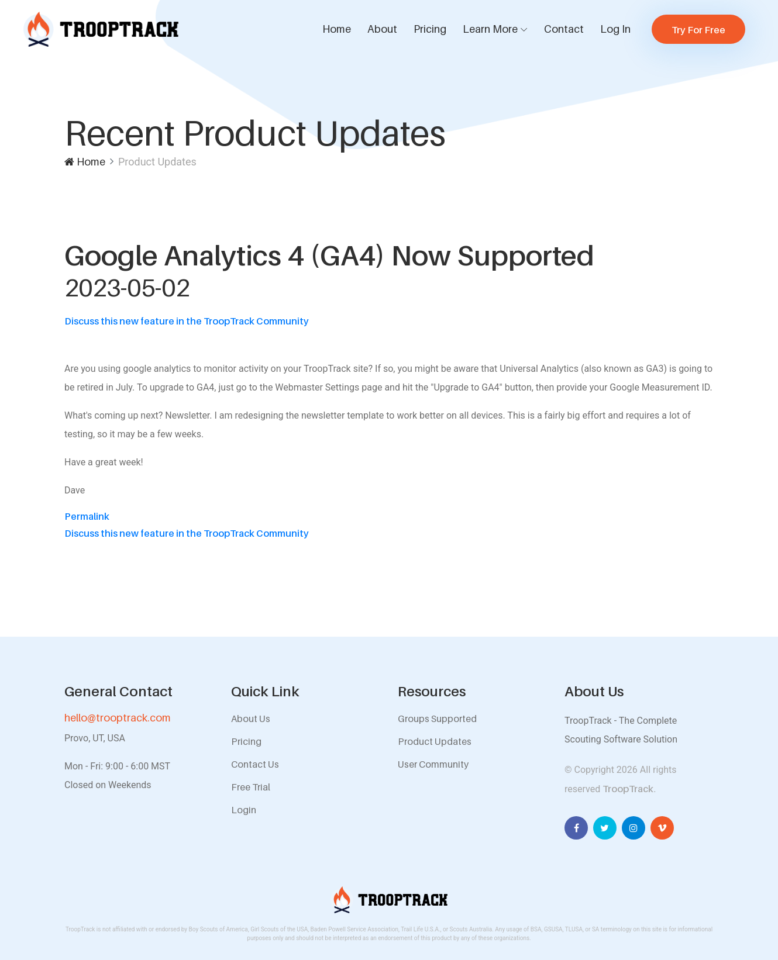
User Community (433, 764)
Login (243, 810)
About (382, 29)
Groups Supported (437, 718)
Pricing (430, 29)
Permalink (86, 516)
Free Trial (250, 787)
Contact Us (255, 764)
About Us (250, 718)
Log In (615, 29)
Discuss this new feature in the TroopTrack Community (186, 321)
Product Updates (434, 741)
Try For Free (698, 30)
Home (336, 29)
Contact (564, 29)
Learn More (490, 29)
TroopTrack (628, 789)
